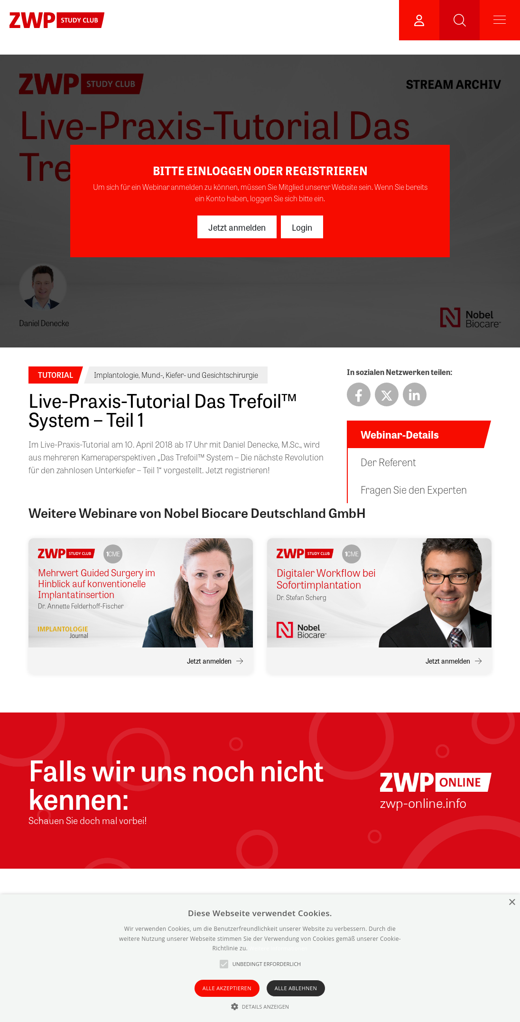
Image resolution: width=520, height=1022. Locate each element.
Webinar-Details (400, 434)
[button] (260, 1006)
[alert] (260, 958)
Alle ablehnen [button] (296, 988)
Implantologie (116, 374)
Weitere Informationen (278, 948)
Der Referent (388, 461)
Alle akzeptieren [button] (227, 988)
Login (302, 227)
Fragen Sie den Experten (414, 489)
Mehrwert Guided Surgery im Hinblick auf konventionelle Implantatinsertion (96, 583)
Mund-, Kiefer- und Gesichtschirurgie (199, 374)
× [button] (511, 902)
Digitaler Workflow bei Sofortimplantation (326, 579)
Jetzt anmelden (237, 227)
